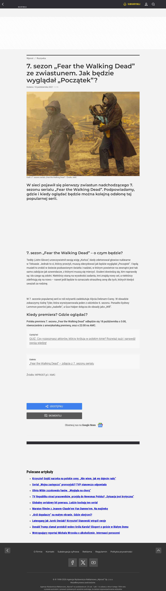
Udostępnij (56, 406)
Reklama (87, 543)
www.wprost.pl (87, 583)
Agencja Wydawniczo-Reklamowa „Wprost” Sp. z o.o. (90, 571)
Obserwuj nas (78, 416)
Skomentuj (114, 406)
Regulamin (101, 543)
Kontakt (50, 543)
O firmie (38, 543)
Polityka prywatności (121, 543)
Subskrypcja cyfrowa (68, 543)
